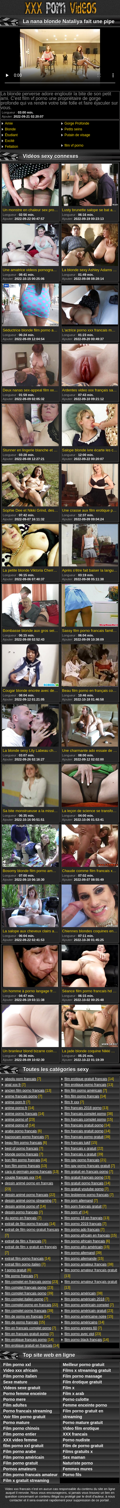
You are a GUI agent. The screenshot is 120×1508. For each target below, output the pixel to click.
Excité (9, 141)
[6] (23, 1131)
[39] (29, 1293)
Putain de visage (77, 135)
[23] (20, 1119)
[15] (25, 1322)
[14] (19, 1108)
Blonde (10, 129)
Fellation (11, 147)
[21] (85, 1160)
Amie (9, 123)
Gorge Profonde (76, 123)
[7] (23, 1079)
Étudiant (11, 135)
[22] (30, 1195)
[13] (28, 1090)
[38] (88, 1114)
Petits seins (73, 129)
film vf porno (73, 145)
